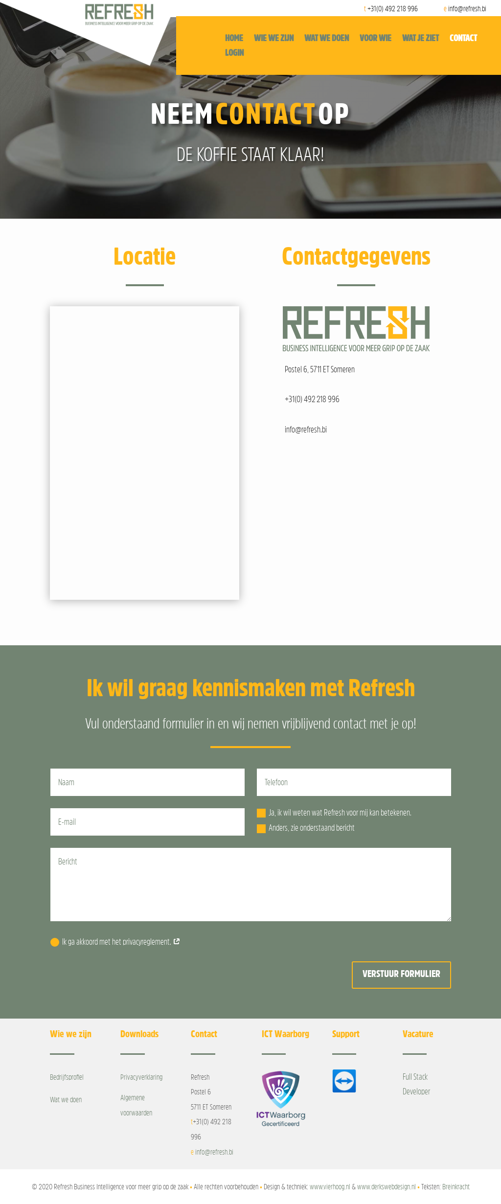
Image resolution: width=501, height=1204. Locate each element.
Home (234, 39)
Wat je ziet (420, 39)
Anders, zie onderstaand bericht (306, 828)
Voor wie (375, 39)
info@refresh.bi (214, 1152)
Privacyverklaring (141, 1077)
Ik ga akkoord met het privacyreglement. (115, 942)
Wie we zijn (274, 39)
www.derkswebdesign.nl (386, 1186)
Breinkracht (456, 1186)
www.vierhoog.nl (330, 1186)
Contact (463, 39)
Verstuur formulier (401, 973)
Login (234, 53)
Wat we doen (326, 39)
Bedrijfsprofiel (67, 1077)
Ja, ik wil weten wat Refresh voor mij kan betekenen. (334, 813)
